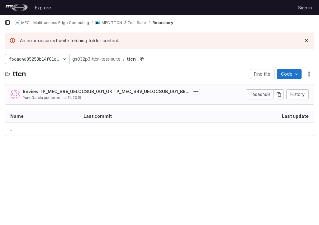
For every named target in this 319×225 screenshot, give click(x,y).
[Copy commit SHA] (279, 94)
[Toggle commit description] (196, 91)
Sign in (305, 7)
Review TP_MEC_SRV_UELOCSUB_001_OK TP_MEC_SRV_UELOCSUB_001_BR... (106, 91)
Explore (43, 7)
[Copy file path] (142, 59)
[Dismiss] (306, 40)
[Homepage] (16, 7)
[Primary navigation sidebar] (7, 23)
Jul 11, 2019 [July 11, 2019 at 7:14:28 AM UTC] (71, 97)
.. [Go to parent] (11, 129)
